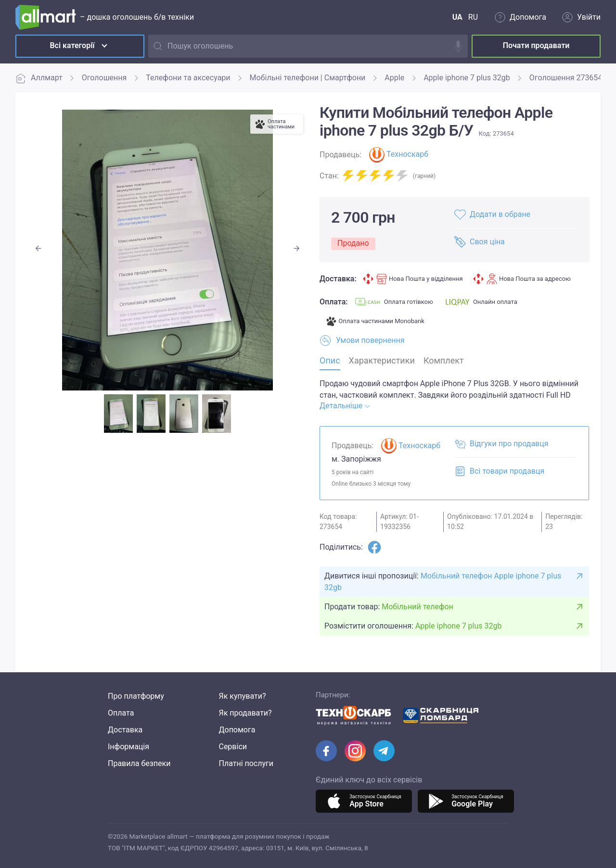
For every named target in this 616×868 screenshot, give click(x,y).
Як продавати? (244, 712)
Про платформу (136, 696)
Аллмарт (39, 78)
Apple (394, 77)
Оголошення (104, 77)
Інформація (128, 746)
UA (457, 17)
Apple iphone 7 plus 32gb (467, 77)
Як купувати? (242, 696)
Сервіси (232, 746)
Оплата (121, 712)
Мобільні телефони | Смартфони (308, 77)
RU (473, 17)
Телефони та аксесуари (188, 77)
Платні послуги (245, 763)
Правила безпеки (139, 763)
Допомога (236, 729)
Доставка (125, 729)
